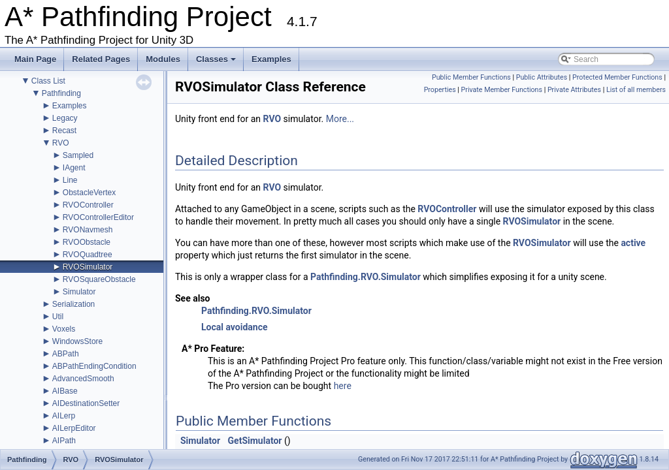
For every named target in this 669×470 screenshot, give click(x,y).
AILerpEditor (74, 428)
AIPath (64, 440)
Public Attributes (542, 77)
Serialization (73, 304)
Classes (217, 62)
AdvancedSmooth (83, 378)
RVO (60, 143)
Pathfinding (61, 93)
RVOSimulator (87, 267)
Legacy (65, 118)
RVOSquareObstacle (99, 279)
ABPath (65, 353)
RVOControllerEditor (98, 217)
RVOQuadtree (87, 254)
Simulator (79, 291)
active (633, 243)
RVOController (88, 205)
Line (70, 180)
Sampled (78, 155)
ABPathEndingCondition (94, 366)
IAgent (74, 167)
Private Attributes (574, 90)
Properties (440, 90)
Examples (271, 59)
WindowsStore (77, 341)
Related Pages (101, 59)
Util (57, 316)
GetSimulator (255, 440)
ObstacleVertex (89, 192)
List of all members (636, 90)
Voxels (63, 329)
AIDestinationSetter (86, 403)
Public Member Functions (471, 77)
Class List (48, 81)
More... (340, 119)
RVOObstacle (86, 242)
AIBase (65, 391)
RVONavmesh (87, 229)
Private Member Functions (501, 90)
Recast (64, 130)
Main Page (35, 59)
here (342, 386)
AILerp (63, 415)
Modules (163, 59)
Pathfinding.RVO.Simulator (365, 277)
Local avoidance (234, 327)
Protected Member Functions (617, 77)
